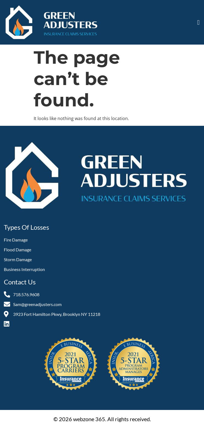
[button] (198, 22)
